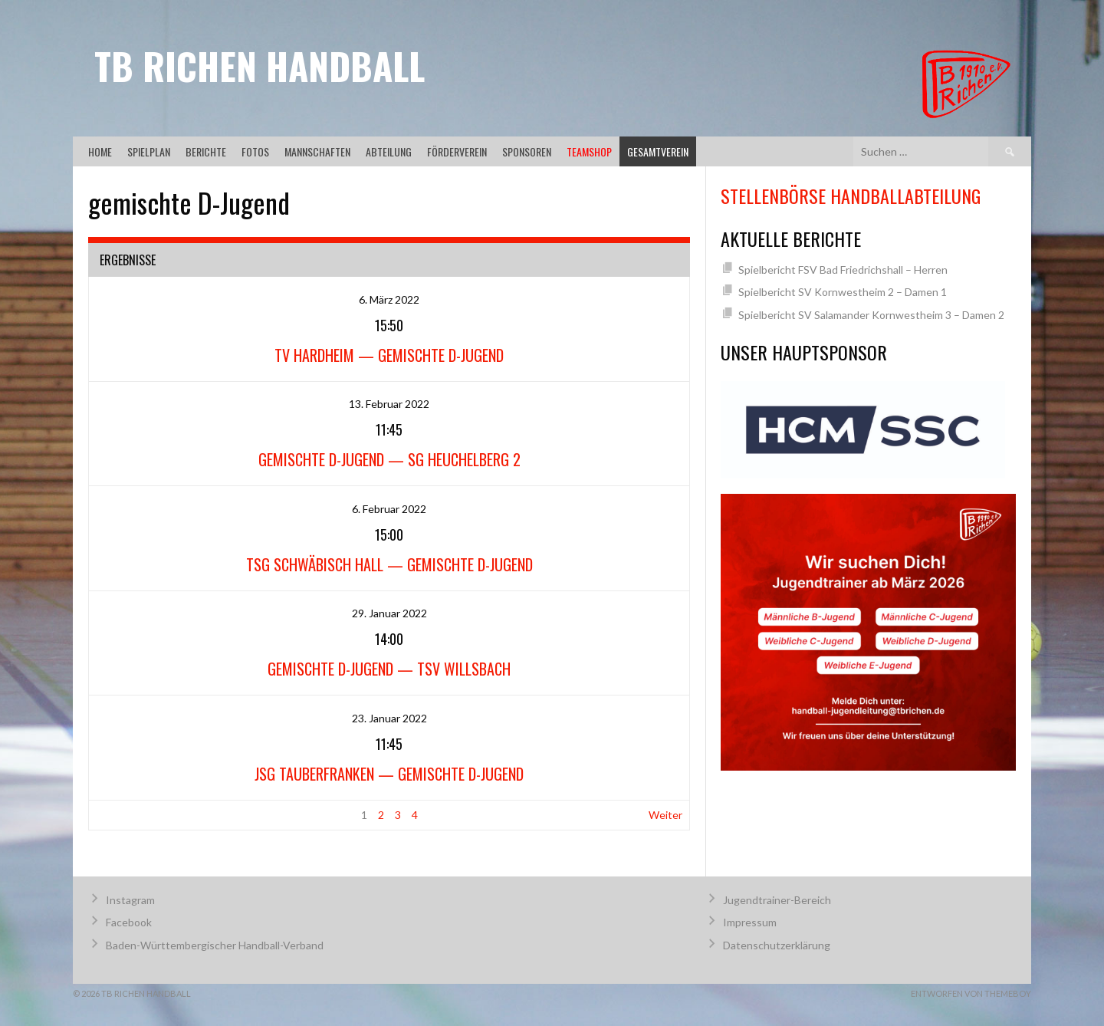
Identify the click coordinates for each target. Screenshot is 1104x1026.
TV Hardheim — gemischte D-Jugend (389, 355)
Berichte (206, 151)
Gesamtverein (657, 151)
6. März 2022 (389, 299)
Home (100, 151)
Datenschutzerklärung (776, 945)
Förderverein (457, 151)
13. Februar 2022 (389, 403)
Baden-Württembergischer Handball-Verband (215, 945)
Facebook (129, 922)
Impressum (750, 922)
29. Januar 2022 (389, 613)
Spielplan (148, 151)
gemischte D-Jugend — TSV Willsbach (389, 668)
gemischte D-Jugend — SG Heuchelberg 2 (389, 459)
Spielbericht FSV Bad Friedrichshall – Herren (843, 269)
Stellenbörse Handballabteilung (851, 195)
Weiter (665, 814)
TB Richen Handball (259, 65)
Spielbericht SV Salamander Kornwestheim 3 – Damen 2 (871, 314)
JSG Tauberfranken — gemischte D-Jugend (389, 773)
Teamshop (589, 151)
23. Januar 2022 (389, 718)
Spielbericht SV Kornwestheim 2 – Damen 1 (842, 291)
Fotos (255, 151)
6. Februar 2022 (389, 508)
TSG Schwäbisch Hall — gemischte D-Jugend (389, 564)
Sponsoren (526, 151)
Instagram (130, 899)
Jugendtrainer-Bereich (777, 899)
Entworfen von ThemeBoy (971, 993)
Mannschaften (317, 151)
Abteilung (389, 151)
